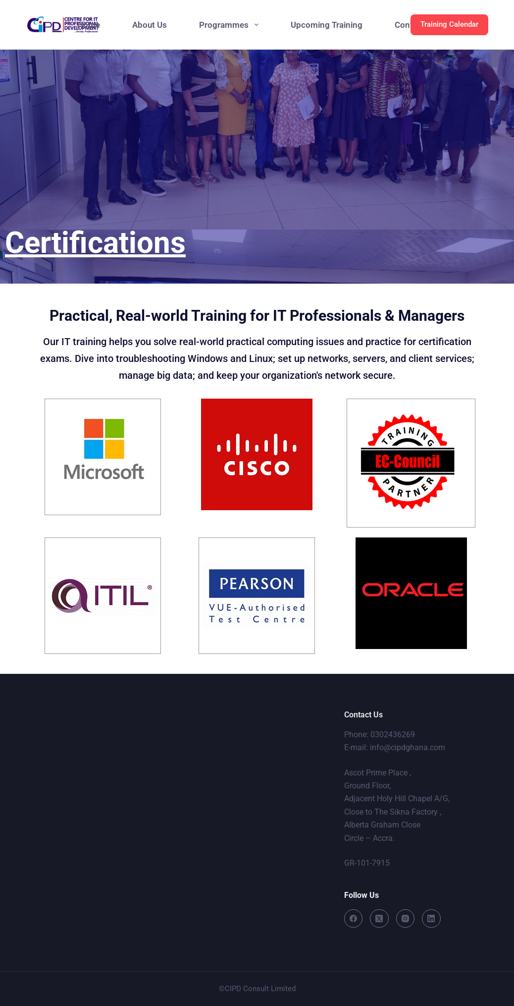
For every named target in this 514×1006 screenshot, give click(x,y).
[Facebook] (353, 918)
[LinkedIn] (431, 918)
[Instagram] (405, 918)
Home (88, 25)
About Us (149, 25)
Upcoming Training (326, 25)
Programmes (230, 25)
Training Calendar (449, 24)
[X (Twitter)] (379, 918)
